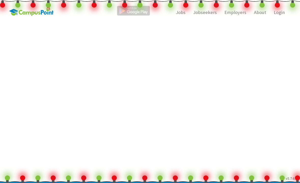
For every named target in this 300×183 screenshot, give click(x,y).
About (260, 12)
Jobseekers (205, 12)
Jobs (180, 12)
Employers (235, 12)
